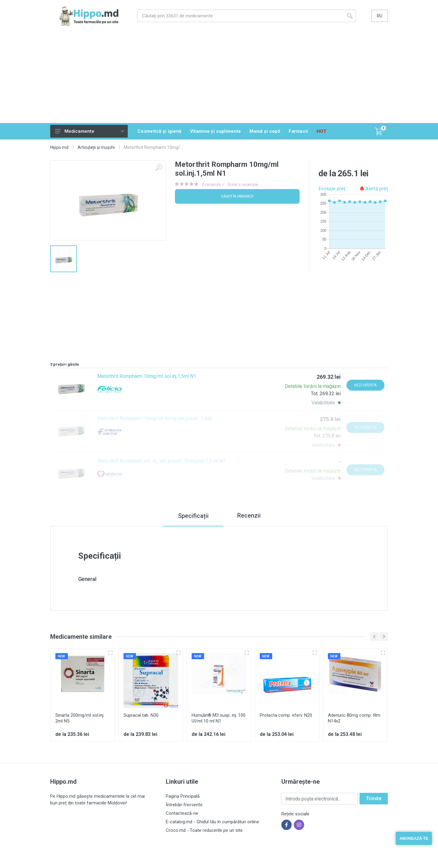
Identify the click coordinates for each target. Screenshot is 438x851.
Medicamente (89, 131)
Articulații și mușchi (96, 147)
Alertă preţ (374, 189)
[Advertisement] (218, 77)
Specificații (192, 515)
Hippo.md (59, 147)
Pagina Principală (183, 796)
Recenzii (249, 515)
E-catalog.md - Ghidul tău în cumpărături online (212, 822)
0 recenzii (211, 184)
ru (379, 15)
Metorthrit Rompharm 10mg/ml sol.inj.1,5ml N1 (146, 376)
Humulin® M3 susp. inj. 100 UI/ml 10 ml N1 (218, 718)
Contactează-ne (182, 813)
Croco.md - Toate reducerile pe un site (204, 830)
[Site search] (240, 15)
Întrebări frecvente (184, 804)
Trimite (373, 798)
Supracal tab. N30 (140, 715)
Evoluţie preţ (331, 189)
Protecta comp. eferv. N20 (286, 715)
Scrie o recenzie (243, 184)
